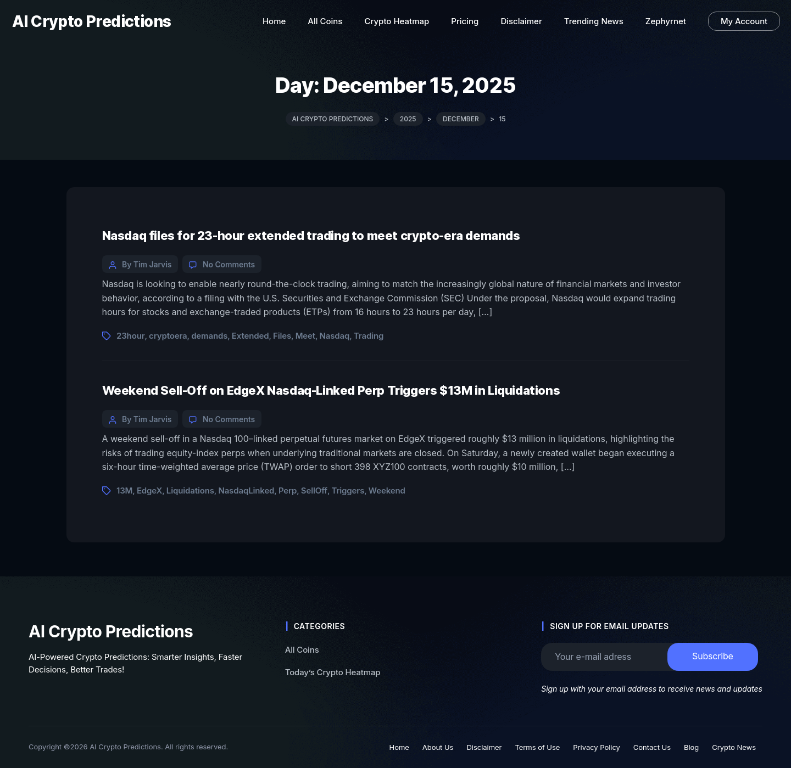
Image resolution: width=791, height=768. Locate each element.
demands (209, 335)
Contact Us (652, 747)
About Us (438, 747)
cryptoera (168, 335)
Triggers (347, 490)
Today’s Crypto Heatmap (333, 671)
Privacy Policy (596, 747)
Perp (287, 490)
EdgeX (149, 490)
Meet (305, 335)
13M (124, 490)
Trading (368, 335)
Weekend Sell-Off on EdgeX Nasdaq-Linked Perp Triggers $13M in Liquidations (331, 390)
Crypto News (734, 747)
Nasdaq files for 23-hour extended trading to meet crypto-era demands (311, 235)
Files (282, 335)
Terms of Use (537, 747)
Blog (691, 747)
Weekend (387, 490)
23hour (130, 335)
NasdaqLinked (246, 490)
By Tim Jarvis (146, 264)
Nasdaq (335, 335)
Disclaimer (484, 747)
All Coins (302, 649)
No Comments (229, 264)
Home (399, 747)
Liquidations (190, 490)
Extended (250, 335)
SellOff (314, 490)
